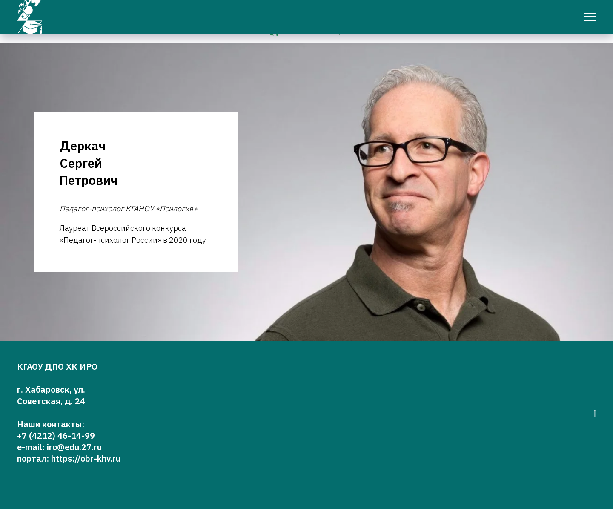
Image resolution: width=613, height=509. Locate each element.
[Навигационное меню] (590, 17)
